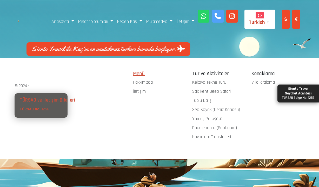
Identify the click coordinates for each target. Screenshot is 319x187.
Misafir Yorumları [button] (93, 21)
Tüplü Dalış (201, 100)
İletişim (139, 91)
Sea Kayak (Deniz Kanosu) (216, 109)
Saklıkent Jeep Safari (211, 91)
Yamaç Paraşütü (207, 119)
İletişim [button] (184, 21)
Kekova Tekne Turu (209, 82)
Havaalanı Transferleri (211, 137)
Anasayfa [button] (60, 21)
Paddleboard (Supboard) (214, 128)
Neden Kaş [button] (127, 21)
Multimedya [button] (157, 21)
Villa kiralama (263, 82)
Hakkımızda (143, 82)
